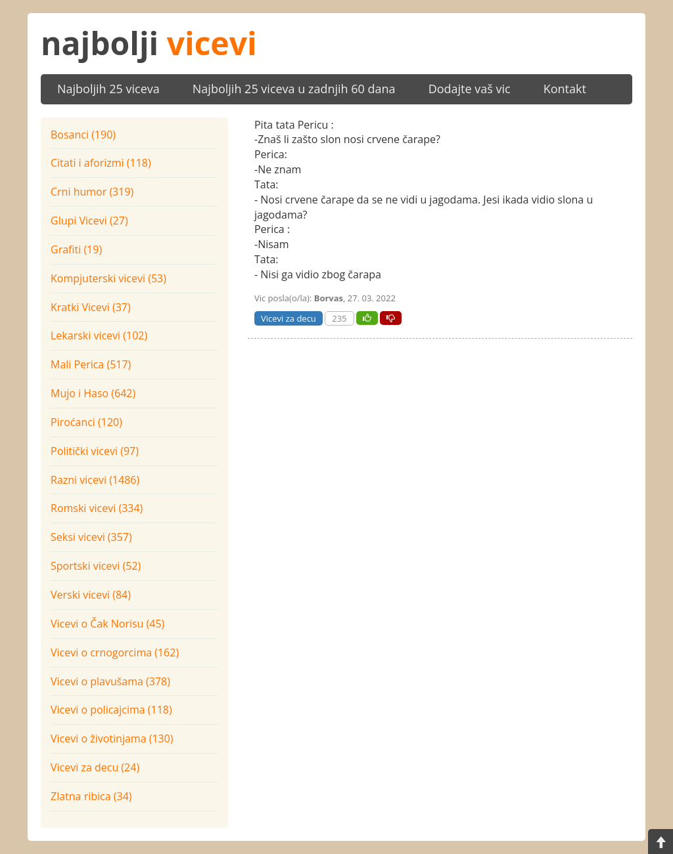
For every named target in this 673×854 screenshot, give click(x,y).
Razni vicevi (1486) (95, 480)
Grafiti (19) (76, 249)
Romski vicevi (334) (97, 508)
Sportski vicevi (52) (96, 566)
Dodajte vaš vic (470, 88)
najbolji (149, 43)
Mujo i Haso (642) (93, 393)
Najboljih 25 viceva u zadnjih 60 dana (294, 88)
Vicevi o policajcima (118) (111, 709)
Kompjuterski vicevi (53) (108, 278)
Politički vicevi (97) (95, 451)
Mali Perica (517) (91, 364)
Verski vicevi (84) (91, 594)
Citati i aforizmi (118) (101, 163)
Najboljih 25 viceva (108, 88)
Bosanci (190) (83, 134)
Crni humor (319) (92, 191)
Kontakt (565, 88)
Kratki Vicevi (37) (91, 307)
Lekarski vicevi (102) (99, 335)
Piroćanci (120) (86, 422)
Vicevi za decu (288, 318)
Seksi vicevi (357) (91, 537)
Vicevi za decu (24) (95, 767)
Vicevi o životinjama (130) (112, 738)
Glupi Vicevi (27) (89, 220)
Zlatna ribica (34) (91, 796)
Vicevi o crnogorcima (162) (115, 652)
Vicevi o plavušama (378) (110, 681)
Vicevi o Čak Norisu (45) (107, 623)
